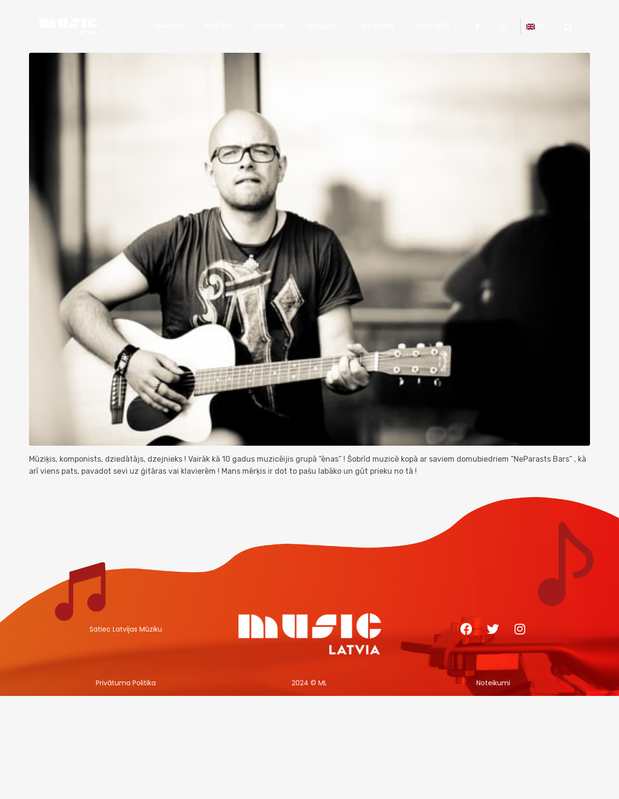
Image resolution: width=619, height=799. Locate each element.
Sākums (169, 26)
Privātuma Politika (126, 683)
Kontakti (432, 26)
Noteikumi (493, 683)
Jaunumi (268, 26)
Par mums (376, 26)
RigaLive (321, 26)
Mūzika (218, 26)
